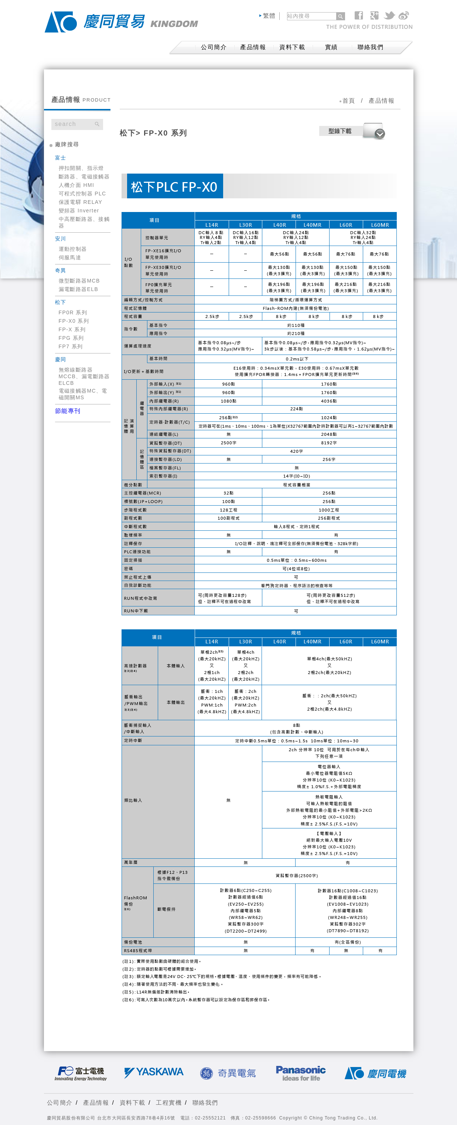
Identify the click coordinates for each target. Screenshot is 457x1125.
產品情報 (253, 47)
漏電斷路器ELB (79, 289)
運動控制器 (73, 249)
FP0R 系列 (73, 312)
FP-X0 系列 (74, 321)
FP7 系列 (71, 346)
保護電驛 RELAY (81, 202)
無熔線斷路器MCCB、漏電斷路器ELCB (84, 376)
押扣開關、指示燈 (81, 168)
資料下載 (292, 47)
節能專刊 (68, 411)
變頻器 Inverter (79, 210)
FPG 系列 (71, 338)
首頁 (348, 101)
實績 (331, 47)
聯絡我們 (370, 47)
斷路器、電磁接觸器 (84, 176)
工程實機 (169, 1103)
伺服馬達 (70, 257)
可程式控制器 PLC (82, 193)
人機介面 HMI (77, 185)
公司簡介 (60, 1103)
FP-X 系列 (72, 329)
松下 (128, 133)
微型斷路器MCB (79, 281)
